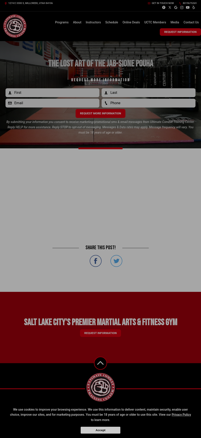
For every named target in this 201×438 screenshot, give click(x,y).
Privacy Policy (181, 414)
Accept (100, 430)
